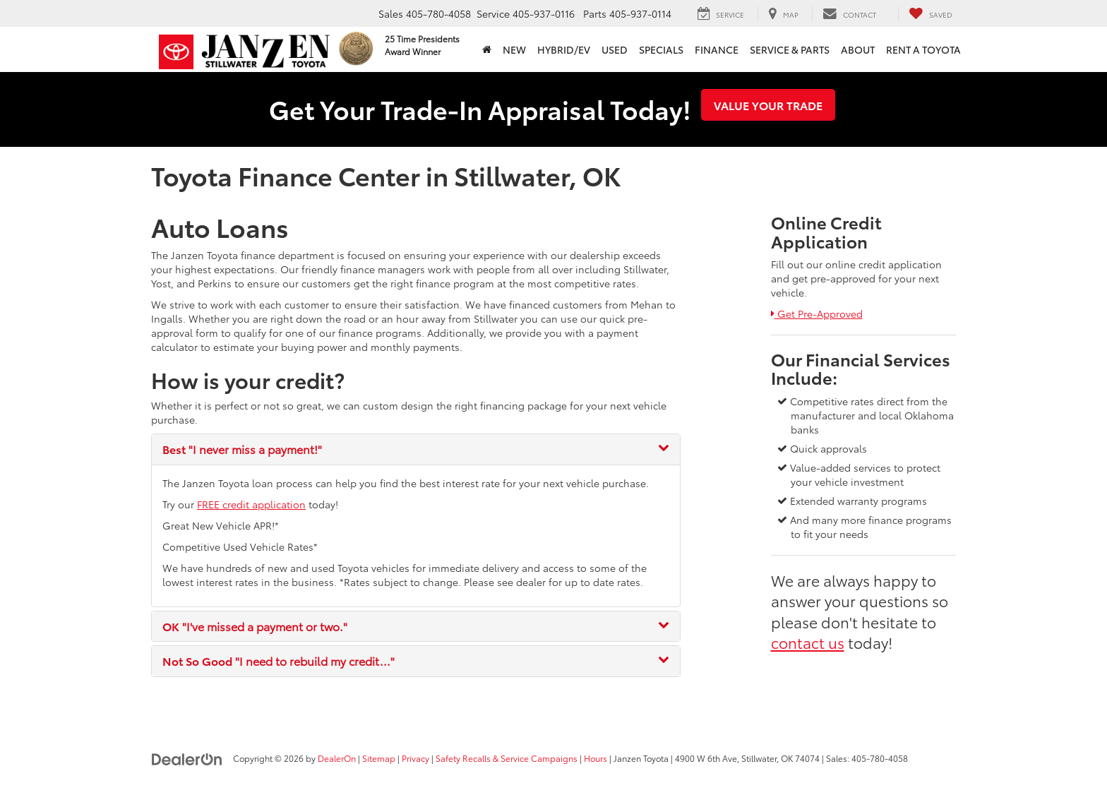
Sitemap (378, 758)
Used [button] (615, 49)
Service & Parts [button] (790, 49)
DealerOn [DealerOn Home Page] (337, 758)
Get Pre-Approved (817, 313)
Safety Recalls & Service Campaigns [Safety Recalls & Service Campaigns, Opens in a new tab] (507, 758)
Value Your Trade (768, 105)
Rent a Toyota (923, 49)
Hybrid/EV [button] (563, 49)
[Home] (487, 49)
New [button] (514, 49)
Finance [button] (716, 49)
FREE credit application (251, 504)
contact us (807, 641)
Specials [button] (661, 49)
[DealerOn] (187, 758)
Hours (595, 758)
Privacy (415, 758)
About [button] (858, 49)
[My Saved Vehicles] (930, 14)
